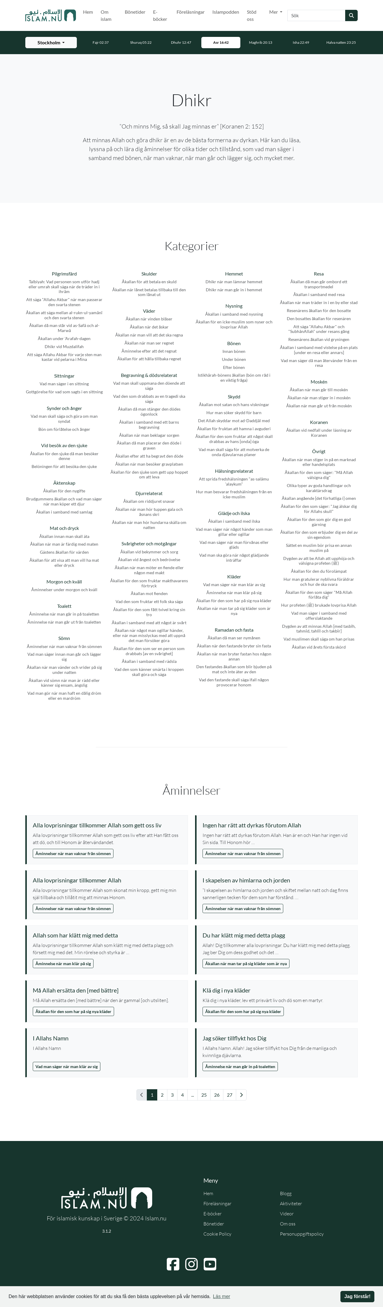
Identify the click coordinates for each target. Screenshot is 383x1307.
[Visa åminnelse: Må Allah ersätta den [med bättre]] (107, 990)
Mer (274, 12)
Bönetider (135, 12)
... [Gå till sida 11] (192, 1095)
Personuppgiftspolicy (302, 1234)
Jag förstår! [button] (357, 1296)
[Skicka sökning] (351, 15)
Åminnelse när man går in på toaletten (240, 1066)
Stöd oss (251, 15)
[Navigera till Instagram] (191, 1264)
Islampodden (225, 12)
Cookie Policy (217, 1234)
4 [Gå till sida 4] (182, 1095)
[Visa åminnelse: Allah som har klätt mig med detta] (107, 935)
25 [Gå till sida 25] (204, 1095)
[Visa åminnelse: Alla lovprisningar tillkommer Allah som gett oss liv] (107, 825)
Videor (287, 1214)
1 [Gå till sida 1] (152, 1095)
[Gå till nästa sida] (241, 1095)
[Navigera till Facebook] (173, 1264)
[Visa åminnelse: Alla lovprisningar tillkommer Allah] (107, 880)
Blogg (286, 1193)
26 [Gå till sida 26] (216, 1095)
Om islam (106, 15)
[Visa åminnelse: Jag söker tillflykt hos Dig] (277, 1038)
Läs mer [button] (221, 1296)
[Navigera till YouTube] (210, 1264)
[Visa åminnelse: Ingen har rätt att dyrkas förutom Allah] (277, 825)
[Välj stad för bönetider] (51, 42)
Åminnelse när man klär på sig (63, 963)
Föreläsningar (191, 12)
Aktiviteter (291, 1203)
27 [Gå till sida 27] (229, 1095)
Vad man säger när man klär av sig (66, 1066)
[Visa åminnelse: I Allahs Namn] (107, 1038)
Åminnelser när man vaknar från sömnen (73, 853)
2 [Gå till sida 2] (162, 1095)
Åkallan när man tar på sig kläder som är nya (246, 963)
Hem (88, 12)
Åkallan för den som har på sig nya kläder (73, 1011)
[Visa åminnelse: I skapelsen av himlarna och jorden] (277, 880)
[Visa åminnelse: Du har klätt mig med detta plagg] (277, 935)
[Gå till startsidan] (50, 15)
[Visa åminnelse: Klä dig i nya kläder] (277, 990)
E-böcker (160, 15)
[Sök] (316, 15)
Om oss (287, 1224)
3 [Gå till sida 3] (172, 1095)
